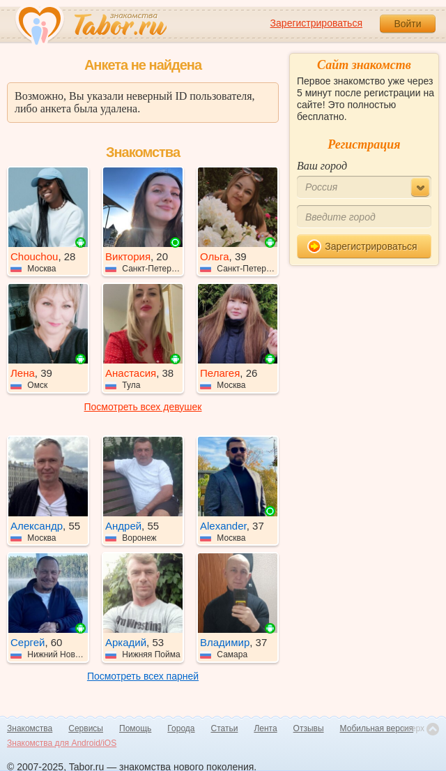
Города (180, 728)
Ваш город (322, 166)
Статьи (224, 728)
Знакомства (29, 728)
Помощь (135, 728)
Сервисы (85, 728)
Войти (407, 23)
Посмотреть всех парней (143, 676)
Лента (265, 728)
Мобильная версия (377, 728)
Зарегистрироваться (316, 23)
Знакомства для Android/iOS (61, 743)
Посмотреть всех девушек (143, 406)
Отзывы (308, 728)
